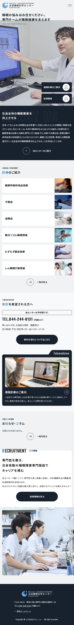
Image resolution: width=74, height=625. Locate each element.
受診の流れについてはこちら (37, 339)
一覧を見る (42, 282)
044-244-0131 (24, 605)
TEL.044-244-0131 (23, 319)
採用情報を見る (37, 496)
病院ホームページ (24, 611)
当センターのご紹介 (42, 150)
